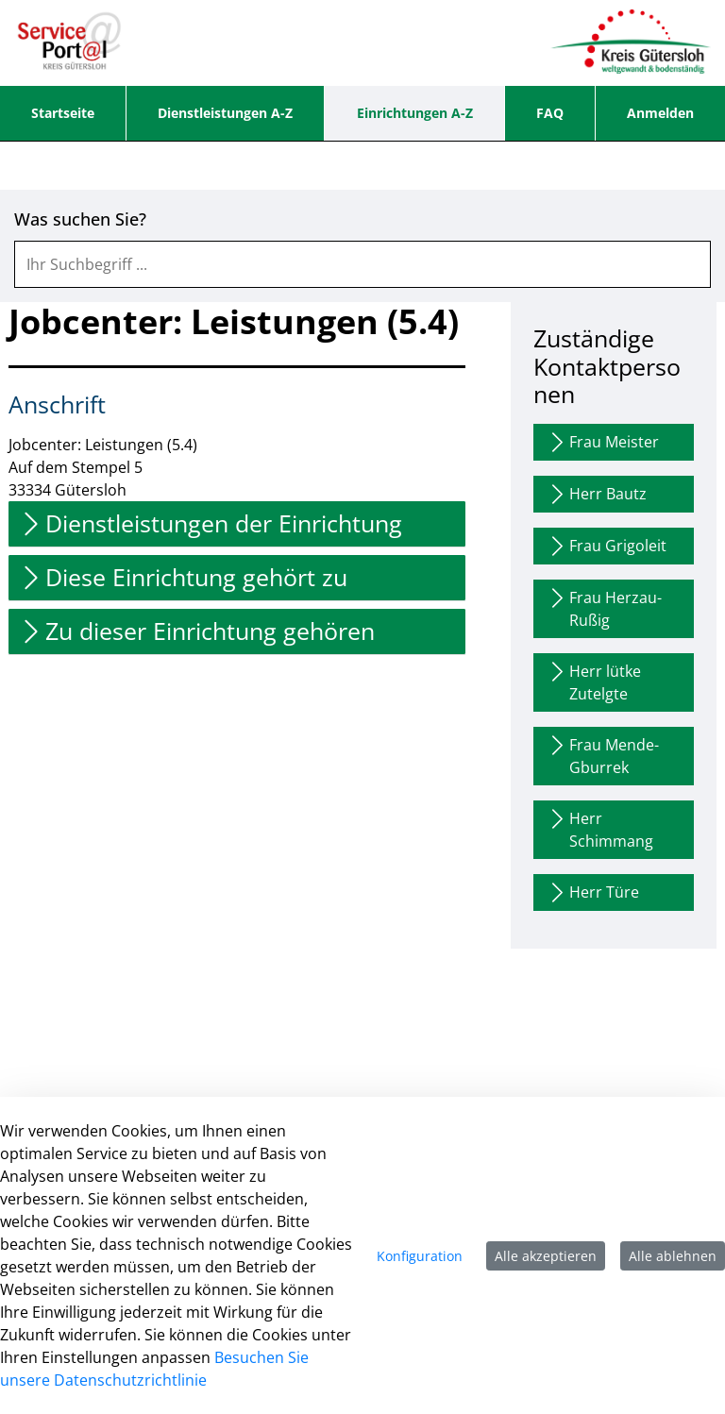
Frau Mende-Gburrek (602, 755)
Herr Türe (592, 892)
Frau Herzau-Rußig (604, 608)
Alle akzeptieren (546, 1256)
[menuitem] (63, 113)
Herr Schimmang (599, 829)
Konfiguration (420, 1256)
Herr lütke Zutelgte (593, 682)
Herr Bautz (596, 494)
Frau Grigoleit (606, 546)
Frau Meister (602, 442)
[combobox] (362, 264)
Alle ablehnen (673, 1256)
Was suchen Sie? (80, 219)
